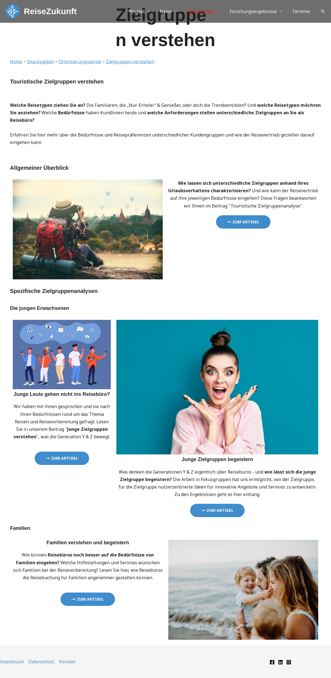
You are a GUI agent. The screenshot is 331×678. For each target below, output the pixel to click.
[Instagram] (288, 662)
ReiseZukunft (50, 11)
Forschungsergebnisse (254, 11)
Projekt (141, 11)
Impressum (12, 662)
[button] (322, 11)
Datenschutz (41, 662)
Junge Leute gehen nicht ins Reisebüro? (62, 394)
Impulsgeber (203, 11)
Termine (301, 11)
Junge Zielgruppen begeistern (217, 459)
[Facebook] (272, 662)
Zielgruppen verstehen (130, 62)
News (169, 11)
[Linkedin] (280, 662)
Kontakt (67, 662)
